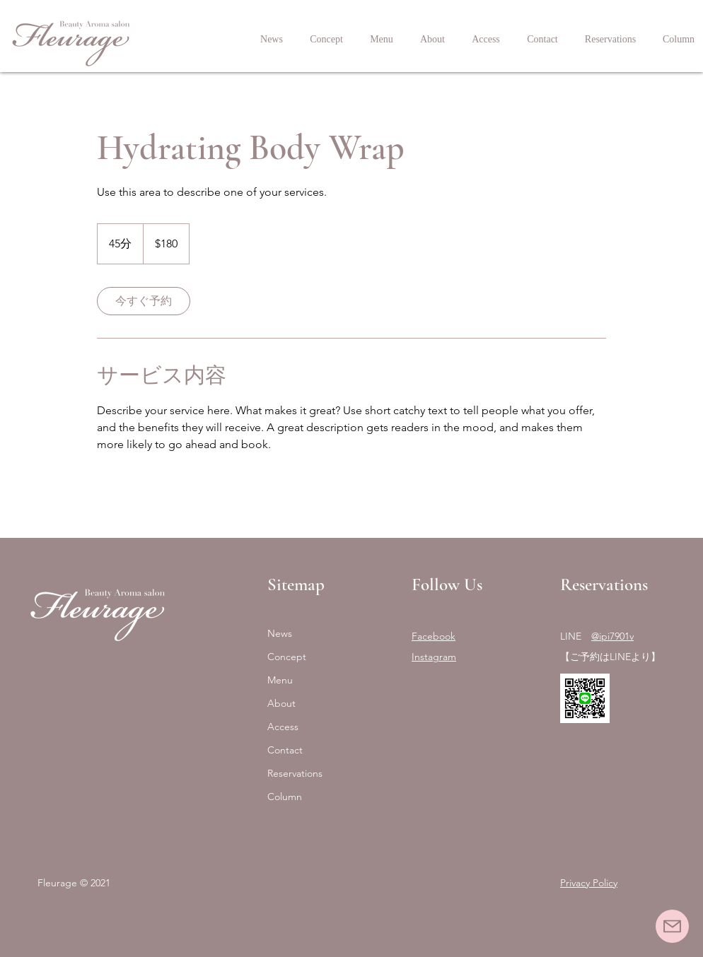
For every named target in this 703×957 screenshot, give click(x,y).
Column (284, 796)
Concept (286, 656)
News (279, 633)
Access (282, 726)
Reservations (295, 773)
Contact (285, 750)
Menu (280, 680)
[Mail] (672, 926)
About (281, 703)
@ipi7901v (612, 636)
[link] (143, 301)
